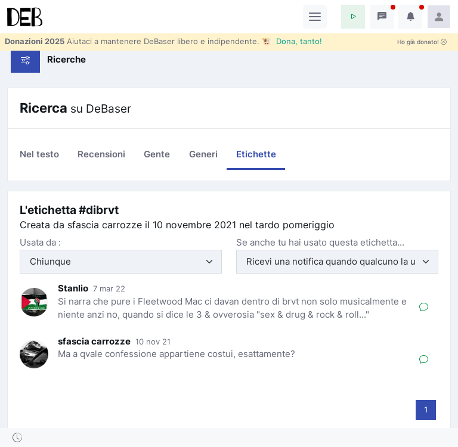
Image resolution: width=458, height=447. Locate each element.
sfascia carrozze (94, 341)
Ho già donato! (422, 42)
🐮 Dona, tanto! (292, 41)
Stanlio (73, 288)
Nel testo (39, 154)
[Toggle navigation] (315, 17)
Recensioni (101, 154)
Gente (157, 154)
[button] (353, 17)
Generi (203, 154)
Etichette (256, 154)
